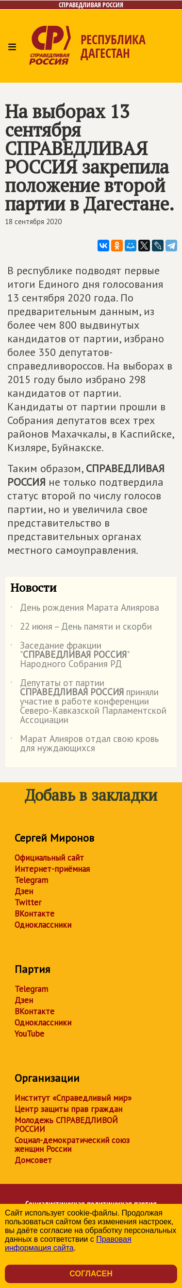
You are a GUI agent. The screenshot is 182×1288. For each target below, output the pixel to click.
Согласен (90, 1274)
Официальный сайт (49, 857)
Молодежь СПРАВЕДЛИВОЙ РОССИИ (66, 1124)
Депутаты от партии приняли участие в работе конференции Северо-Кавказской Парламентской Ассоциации (88, 701)
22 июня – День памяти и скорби (81, 628)
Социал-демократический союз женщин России (72, 1144)
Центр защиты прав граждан (68, 1109)
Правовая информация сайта (68, 1243)
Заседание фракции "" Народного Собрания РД (69, 655)
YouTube (29, 1033)
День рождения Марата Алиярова (84, 609)
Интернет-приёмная (52, 869)
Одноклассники (43, 924)
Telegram (31, 880)
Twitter (28, 902)
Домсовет (33, 1160)
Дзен (24, 891)
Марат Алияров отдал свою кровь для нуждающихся (84, 744)
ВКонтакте (34, 913)
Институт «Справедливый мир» (73, 1098)
